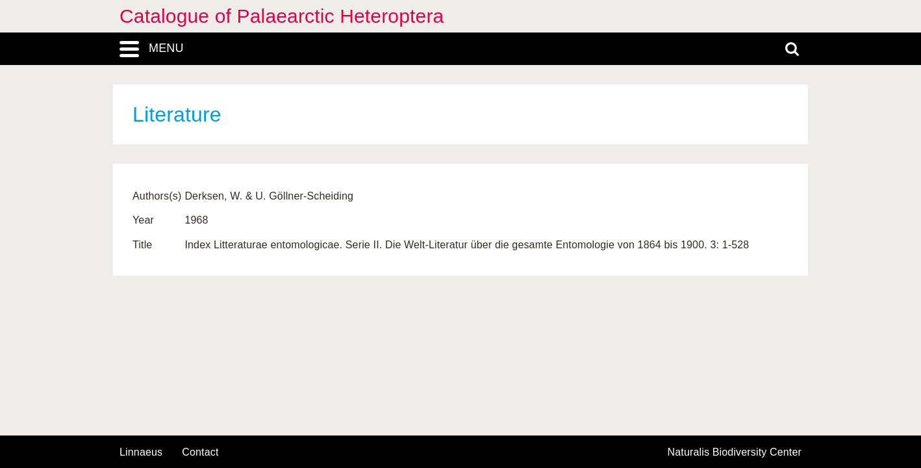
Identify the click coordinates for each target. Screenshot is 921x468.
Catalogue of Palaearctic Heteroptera (282, 16)
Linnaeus (141, 452)
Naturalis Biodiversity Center (735, 452)
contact (200, 452)
